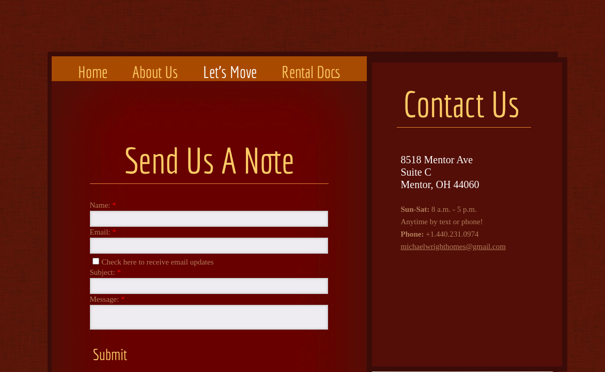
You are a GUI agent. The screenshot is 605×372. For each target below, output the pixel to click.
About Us (155, 72)
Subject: (105, 272)
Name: (103, 205)
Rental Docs (311, 72)
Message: (107, 299)
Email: (103, 232)
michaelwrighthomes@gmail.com (453, 246)
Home (92, 72)
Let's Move (230, 72)
